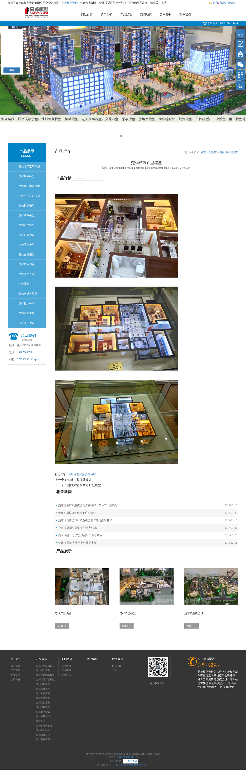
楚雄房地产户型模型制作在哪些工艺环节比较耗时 (87, 505)
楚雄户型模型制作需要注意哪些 (77, 512)
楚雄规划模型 (26, 176)
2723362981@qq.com (29, 359)
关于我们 (106, 14)
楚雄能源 (23, 283)
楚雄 (136, 765)
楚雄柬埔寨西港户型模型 (84, 485)
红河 (141, 765)
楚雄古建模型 (26, 254)
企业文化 (15, 675)
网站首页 (87, 14)
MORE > (61, 626)
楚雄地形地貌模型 (29, 186)
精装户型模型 (88, 474)
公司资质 (15, 679)
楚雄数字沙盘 (26, 264)
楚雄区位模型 (26, 244)
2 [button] (125, 136)
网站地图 (116, 665)
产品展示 (126, 14)
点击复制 (123, 753)
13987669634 (228, 23)
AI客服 (12, 70)
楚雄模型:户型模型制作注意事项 (77, 542)
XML (114, 670)
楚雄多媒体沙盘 (27, 293)
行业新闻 (66, 670)
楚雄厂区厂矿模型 (29, 195)
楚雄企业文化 (26, 313)
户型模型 (212, 152)
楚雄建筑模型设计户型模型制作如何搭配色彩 (85, 520)
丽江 (146, 765)
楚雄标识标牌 (26, 303)
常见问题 (66, 675)
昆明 (120, 765)
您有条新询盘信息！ (223, 2)
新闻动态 (146, 14)
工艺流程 (15, 670)
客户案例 (165, 14)
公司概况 (15, 665)
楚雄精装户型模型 (229, 152)
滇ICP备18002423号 (128, 757)
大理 (126, 765)
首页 (203, 152)
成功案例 (92, 659)
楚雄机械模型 (26, 205)
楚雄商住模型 (26, 322)
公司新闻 (66, 665)
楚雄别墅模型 (26, 225)
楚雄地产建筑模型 (29, 166)
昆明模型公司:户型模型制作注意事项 (80, 535)
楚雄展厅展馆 (26, 274)
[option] (123, 74)
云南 (115, 765)
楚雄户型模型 (26, 234)
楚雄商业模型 (26, 215)
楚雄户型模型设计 (79, 479)
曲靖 (131, 765)
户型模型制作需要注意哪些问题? (77, 527)
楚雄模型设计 (70, 2)
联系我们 (185, 14)
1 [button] (121, 136)
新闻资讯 (67, 659)
